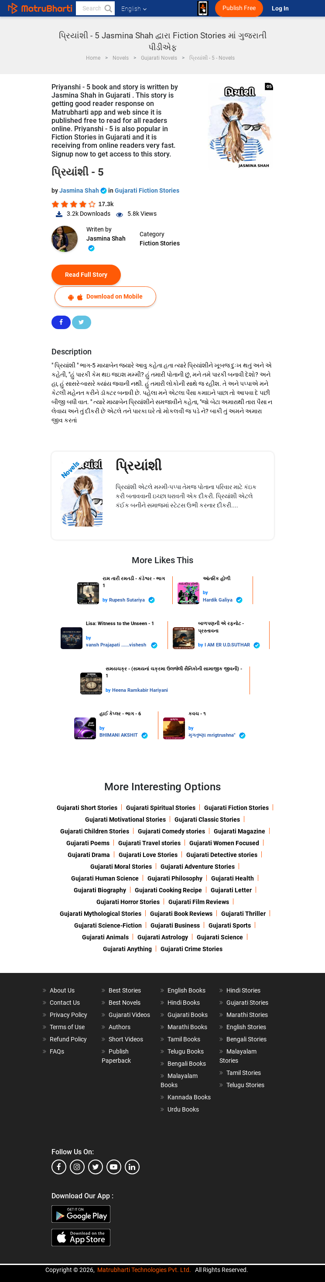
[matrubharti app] (202, 8)
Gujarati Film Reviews (198, 901)
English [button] (134, 8)
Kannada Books (189, 1097)
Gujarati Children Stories (94, 831)
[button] (108, 8)
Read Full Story (86, 274)
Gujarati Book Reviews (181, 913)
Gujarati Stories (247, 1002)
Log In (281, 8)
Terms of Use (67, 1027)
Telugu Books (186, 1051)
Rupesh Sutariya (132, 600)
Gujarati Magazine (239, 831)
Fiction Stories (160, 243)
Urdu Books (183, 1109)
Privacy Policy (68, 1014)
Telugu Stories (245, 1084)
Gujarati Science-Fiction (108, 925)
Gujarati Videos (129, 1014)
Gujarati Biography (100, 890)
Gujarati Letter (231, 890)
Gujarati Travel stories (149, 843)
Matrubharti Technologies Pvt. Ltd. (144, 1269)
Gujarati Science (220, 937)
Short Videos (126, 1039)
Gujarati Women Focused (224, 843)
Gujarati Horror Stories (128, 901)
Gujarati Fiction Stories (147, 190)
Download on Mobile (105, 296)
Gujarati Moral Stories (121, 866)
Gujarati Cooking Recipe (168, 890)
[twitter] (95, 1167)
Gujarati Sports (230, 925)
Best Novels (124, 1002)
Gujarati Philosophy (174, 878)
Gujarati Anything (127, 948)
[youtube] (113, 1167)
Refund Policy (68, 1039)
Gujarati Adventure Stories (198, 866)
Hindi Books (184, 1002)
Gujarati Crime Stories (191, 948)
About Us (62, 990)
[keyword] (95, 8)
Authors (119, 1027)
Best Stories (125, 990)
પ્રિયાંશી (139, 465)
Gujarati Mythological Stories (100, 913)
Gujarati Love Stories (148, 854)
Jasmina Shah (83, 190)
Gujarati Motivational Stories (125, 819)
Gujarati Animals (105, 937)
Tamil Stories (243, 1072)
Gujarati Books (188, 1014)
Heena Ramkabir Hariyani (140, 690)
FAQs (57, 1051)
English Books (186, 990)
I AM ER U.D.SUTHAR (232, 645)
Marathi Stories (247, 1014)
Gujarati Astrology (162, 937)
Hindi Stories (243, 990)
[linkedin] (132, 1167)
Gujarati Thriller (243, 913)
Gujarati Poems (87, 843)
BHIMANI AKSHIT (123, 735)
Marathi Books (187, 1027)
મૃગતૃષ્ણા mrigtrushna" (217, 735)
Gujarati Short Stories (87, 807)
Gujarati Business (175, 925)
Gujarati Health (232, 878)
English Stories (246, 1027)
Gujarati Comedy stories (171, 831)
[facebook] (58, 1167)
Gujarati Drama (89, 854)
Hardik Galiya (223, 600)
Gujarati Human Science (105, 878)
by (106, 600)
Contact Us (65, 1002)
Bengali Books (187, 1063)
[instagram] (77, 1167)
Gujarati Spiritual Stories (160, 807)
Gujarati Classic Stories (207, 819)
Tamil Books (184, 1039)
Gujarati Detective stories (221, 854)
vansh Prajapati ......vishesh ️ (121, 645)
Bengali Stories (246, 1039)
